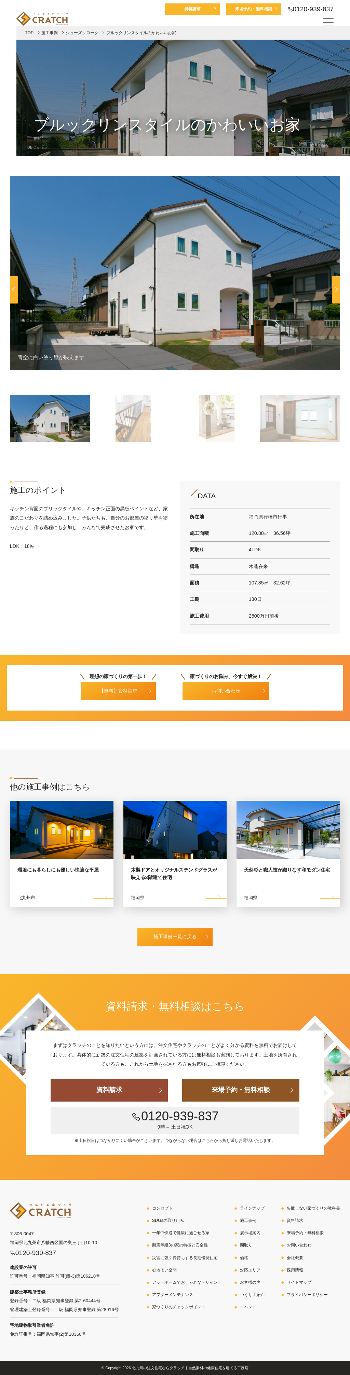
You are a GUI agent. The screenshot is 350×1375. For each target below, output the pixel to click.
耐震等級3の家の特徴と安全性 (180, 1245)
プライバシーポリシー (307, 1294)
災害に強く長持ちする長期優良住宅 (185, 1257)
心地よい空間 (164, 1270)
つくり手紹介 (252, 1294)
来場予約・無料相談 (253, 8)
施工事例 (49, 32)
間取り (246, 1245)
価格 (244, 1257)
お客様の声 (250, 1282)
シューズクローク (82, 32)
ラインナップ (252, 1208)
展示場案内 (250, 1232)
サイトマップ (299, 1282)
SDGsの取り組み (168, 1220)
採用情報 (295, 1270)
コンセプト (162, 1208)
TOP (29, 32)
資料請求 (192, 8)
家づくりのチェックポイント (178, 1307)
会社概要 (295, 1257)
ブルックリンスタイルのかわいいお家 (141, 32)
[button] (336, 290)
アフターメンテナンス (172, 1294)
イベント (248, 1307)
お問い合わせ (299, 1245)
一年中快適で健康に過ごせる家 (181, 1232)
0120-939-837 (313, 9)
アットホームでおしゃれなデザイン (185, 1282)
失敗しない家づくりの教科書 (313, 1208)
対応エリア (250, 1270)
